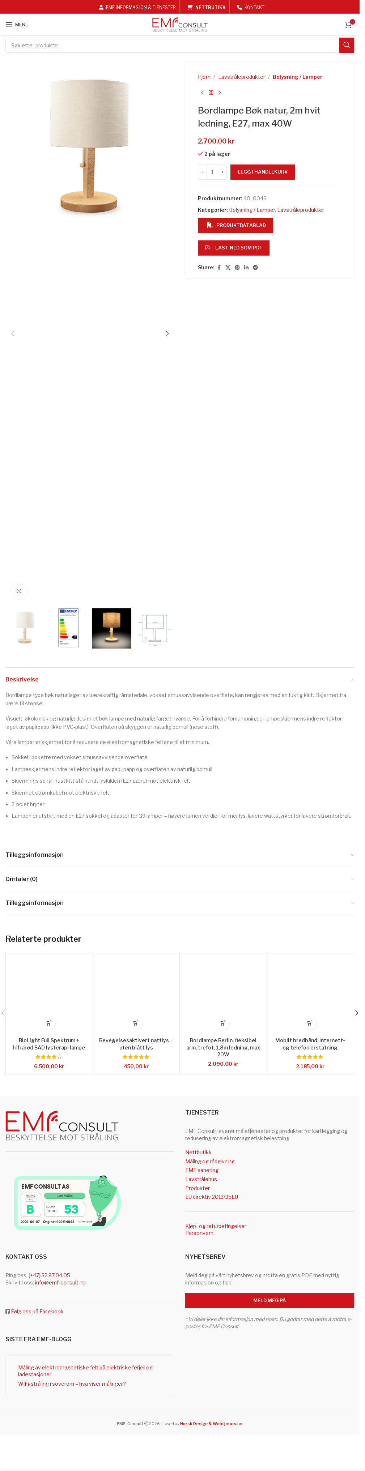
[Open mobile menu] (17, 24)
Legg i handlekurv (263, 172)
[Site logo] (180, 24)
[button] (12, 333)
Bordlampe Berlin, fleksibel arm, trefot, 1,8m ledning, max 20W (223, 1047)
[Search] (179, 45)
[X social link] (228, 268)
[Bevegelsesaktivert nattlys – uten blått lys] (136, 996)
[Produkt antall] (212, 172)
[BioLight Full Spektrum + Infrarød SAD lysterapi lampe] (49, 996)
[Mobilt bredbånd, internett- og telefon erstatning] (310, 996)
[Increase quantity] (222, 172)
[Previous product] (202, 92)
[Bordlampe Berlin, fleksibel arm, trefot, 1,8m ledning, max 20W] (223, 996)
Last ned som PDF (233, 248)
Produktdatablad (236, 225)
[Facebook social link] (219, 268)
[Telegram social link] (255, 268)
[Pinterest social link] (237, 268)
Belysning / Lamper (297, 77)
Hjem (204, 77)
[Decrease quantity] (202, 172)
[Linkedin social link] (246, 268)
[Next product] (219, 92)
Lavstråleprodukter (241, 77)
